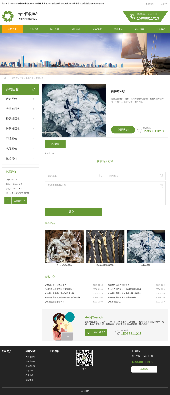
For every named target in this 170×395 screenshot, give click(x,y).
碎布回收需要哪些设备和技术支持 (59, 293)
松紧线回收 (13, 118)
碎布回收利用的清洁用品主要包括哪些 (124, 293)
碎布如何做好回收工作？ (55, 285)
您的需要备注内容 (105, 193)
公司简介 (7, 351)
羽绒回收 (11, 138)
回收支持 (97, 29)
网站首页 (12, 29)
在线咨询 (144, 369)
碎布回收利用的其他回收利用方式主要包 (62, 297)
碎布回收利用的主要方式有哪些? (122, 297)
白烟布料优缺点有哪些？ (118, 285)
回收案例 (76, 29)
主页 (22, 78)
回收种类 (54, 29)
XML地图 (85, 391)
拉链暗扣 (11, 158)
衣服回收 (11, 148)
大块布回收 (13, 108)
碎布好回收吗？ (115, 302)
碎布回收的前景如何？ (54, 302)
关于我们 (33, 29)
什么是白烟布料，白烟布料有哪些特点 (124, 289)
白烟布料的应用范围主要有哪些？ (59, 289)
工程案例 (54, 351)
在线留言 (150, 4)
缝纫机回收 (13, 128)
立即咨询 (123, 129)
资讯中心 (118, 29)
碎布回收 (39, 78)
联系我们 (164, 4)
